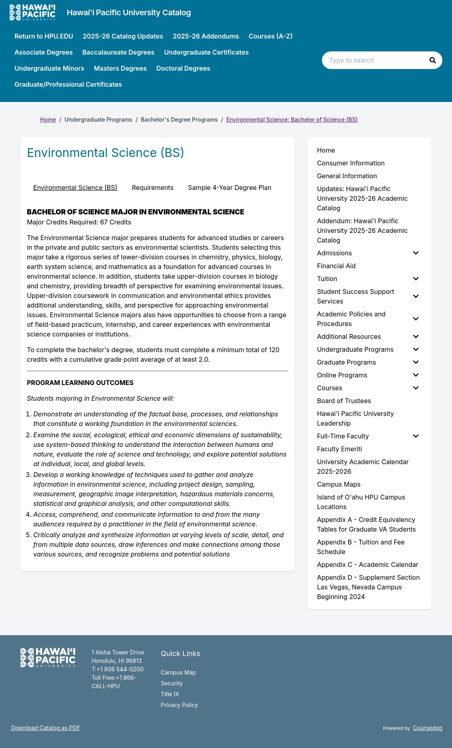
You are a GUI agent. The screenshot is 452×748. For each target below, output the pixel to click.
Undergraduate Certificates (206, 52)
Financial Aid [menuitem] (336, 266)
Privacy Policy (179, 704)
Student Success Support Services (368, 296)
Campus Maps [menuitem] (339, 484)
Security (172, 683)
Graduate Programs (368, 362)
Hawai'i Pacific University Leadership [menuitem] (355, 418)
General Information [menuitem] (347, 176)
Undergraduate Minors (49, 68)
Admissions (368, 253)
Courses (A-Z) (271, 36)
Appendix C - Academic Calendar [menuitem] (367, 564)
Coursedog (427, 727)
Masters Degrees (120, 68)
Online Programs (368, 375)
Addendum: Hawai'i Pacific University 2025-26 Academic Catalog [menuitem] (362, 230)
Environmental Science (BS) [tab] (75, 187)
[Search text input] (382, 60)
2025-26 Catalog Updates (123, 36)
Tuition (368, 279)
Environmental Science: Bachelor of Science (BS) (292, 119)
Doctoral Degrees (183, 68)
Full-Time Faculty (368, 436)
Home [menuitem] (326, 150)
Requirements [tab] (152, 187)
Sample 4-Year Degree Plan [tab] (229, 187)
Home (48, 119)
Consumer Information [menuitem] (351, 163)
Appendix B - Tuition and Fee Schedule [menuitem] (361, 547)
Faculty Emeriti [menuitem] (339, 449)
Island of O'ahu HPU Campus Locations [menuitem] (361, 502)
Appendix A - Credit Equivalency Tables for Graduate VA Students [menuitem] (366, 524)
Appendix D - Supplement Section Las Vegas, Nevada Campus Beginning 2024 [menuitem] (368, 587)
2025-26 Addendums (206, 36)
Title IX (170, 694)
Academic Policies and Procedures (368, 319)
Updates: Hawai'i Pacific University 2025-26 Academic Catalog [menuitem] (362, 198)
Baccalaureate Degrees (118, 52)
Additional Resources (368, 336)
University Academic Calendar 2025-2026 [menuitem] (363, 466)
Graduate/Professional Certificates (68, 84)
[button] (433, 60)
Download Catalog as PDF (45, 727)
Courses (368, 388)
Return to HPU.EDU (43, 36)
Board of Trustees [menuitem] (344, 401)
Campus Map (178, 672)
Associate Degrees (43, 52)
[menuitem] (369, 253)
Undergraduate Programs (368, 349)
